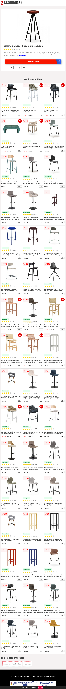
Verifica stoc (44, 61)
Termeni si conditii (16, 676)
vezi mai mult (22, 55)
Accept (40, 687)
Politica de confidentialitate (33, 676)
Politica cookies (49, 676)
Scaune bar (27, 664)
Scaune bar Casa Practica (12, 664)
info (19, 115)
